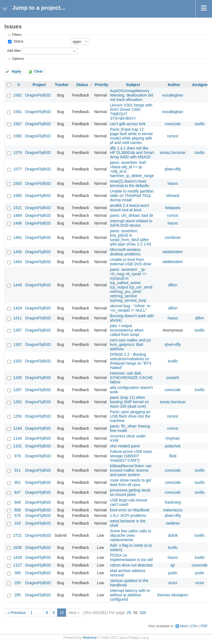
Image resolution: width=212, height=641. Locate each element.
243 (17, 523)
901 (17, 482)
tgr (173, 565)
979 (17, 456)
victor (172, 583)
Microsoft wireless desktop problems (125, 251)
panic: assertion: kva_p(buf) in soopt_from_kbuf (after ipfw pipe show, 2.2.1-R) (130, 237)
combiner (173, 237)
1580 (17, 136)
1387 (17, 344)
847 (17, 492)
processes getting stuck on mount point (130, 492)
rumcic (172, 136)
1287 (17, 390)
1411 (17, 318)
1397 (17, 330)
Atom (184, 626)
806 (17, 510)
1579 (17, 152)
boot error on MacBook (129, 510)
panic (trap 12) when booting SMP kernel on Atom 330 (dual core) (129, 401)
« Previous (16, 612)
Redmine (90, 638)
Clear (38, 71)
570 (17, 515)
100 (143, 612)
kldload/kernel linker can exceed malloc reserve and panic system (130, 470)
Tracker (62, 84)
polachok (173, 446)
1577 (17, 169)
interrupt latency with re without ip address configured (130, 595)
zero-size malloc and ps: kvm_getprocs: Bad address (131, 344)
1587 (17, 124)
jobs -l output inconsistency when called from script (126, 330)
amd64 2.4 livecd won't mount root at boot (129, 207)
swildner (173, 523)
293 (17, 583)
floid (172, 456)
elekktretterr (173, 252)
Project (39, 84)
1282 (17, 402)
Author (174, 84)
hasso (173, 183)
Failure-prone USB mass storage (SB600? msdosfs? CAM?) (131, 456)
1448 (17, 285)
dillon (172, 285)
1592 (17, 95)
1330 (17, 377)
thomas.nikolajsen (172, 595)
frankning (173, 502)
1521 (17, 207)
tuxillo (200, 124)
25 (129, 612)
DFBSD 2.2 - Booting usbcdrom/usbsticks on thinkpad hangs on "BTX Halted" (131, 361)
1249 (17, 428)
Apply (16, 71)
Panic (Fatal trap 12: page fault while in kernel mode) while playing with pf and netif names (131, 136)
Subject (133, 84)
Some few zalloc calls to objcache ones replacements (130, 535)
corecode (173, 124)
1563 (17, 183)
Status (17, 41)
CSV (194, 626)
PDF (204, 626)
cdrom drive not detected (131, 565)
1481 (17, 237)
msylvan (173, 438)
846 (17, 502)
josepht (172, 377)
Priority (101, 84)
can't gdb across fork (127, 124)
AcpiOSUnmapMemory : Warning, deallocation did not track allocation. (131, 95)
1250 (17, 416)
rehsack (172, 195)
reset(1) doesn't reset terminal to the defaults (129, 183)
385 (17, 573)
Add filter (14, 51)
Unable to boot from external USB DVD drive (130, 261)
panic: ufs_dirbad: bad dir (131, 215)
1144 (17, 438)
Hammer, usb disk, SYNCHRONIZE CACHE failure (131, 377)
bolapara (173, 207)
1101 (17, 446)
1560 (17, 195)
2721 (17, 535)
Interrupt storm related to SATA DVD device (131, 223)
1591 (17, 111)
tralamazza (172, 510)
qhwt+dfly (173, 169)
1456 (17, 252)
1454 (17, 262)
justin (172, 573)
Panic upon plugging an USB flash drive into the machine (130, 416)
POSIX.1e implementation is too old (131, 557)
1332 (17, 361)
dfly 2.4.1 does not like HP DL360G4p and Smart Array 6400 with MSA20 (132, 152)
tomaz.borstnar (173, 152)
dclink (173, 535)
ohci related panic (125, 446)
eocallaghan (172, 95)
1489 (17, 215)
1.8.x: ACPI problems (128, 515)
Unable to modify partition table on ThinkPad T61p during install (132, 195)
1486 (17, 223)
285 (17, 595)
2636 (17, 547)
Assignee (200, 84)
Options (18, 59)
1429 (17, 308)
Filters (16, 35)
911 (17, 470)
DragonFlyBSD (38, 95)
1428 (17, 557)
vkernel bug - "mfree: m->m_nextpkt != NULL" (130, 308)
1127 (17, 565)
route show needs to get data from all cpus (130, 482)
